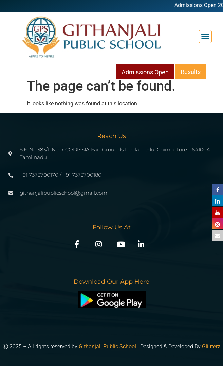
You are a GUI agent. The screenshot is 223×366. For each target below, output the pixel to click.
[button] (205, 36)
